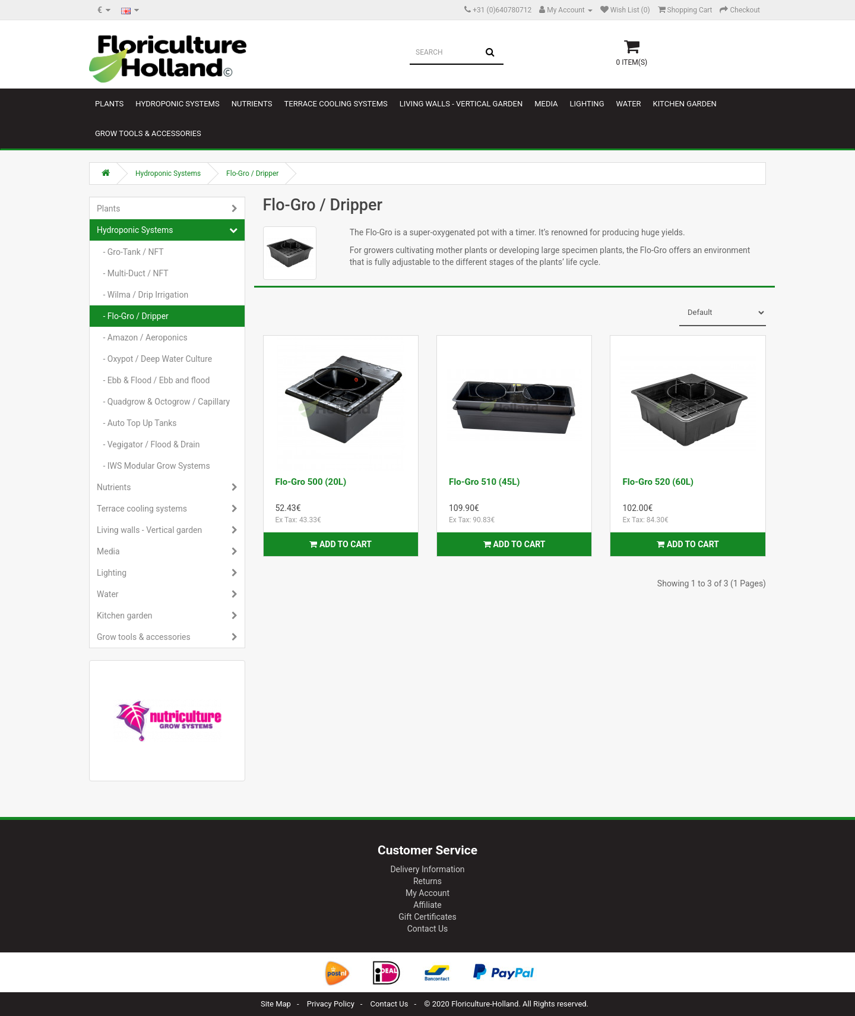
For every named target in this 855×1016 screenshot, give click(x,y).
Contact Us (427, 928)
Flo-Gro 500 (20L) (311, 482)
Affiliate (427, 905)
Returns (427, 881)
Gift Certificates (427, 917)
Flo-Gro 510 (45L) (484, 482)
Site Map (276, 1003)
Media (546, 103)
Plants (109, 103)
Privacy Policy (330, 1003)
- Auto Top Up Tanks (137, 423)
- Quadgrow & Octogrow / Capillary (163, 401)
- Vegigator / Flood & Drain (148, 444)
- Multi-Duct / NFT (133, 273)
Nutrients (252, 103)
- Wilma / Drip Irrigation (142, 294)
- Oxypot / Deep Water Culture (154, 359)
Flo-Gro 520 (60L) (658, 482)
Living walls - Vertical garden (461, 103)
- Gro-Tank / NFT (130, 252)
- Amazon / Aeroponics (142, 337)
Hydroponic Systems (177, 103)
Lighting (587, 103)
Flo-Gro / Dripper (252, 173)
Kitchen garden (685, 103)
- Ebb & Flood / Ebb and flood (153, 380)
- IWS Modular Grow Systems (153, 466)
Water (628, 103)
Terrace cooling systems (336, 103)
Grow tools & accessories (148, 133)
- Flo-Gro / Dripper (133, 316)
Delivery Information (427, 869)
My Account (427, 893)
